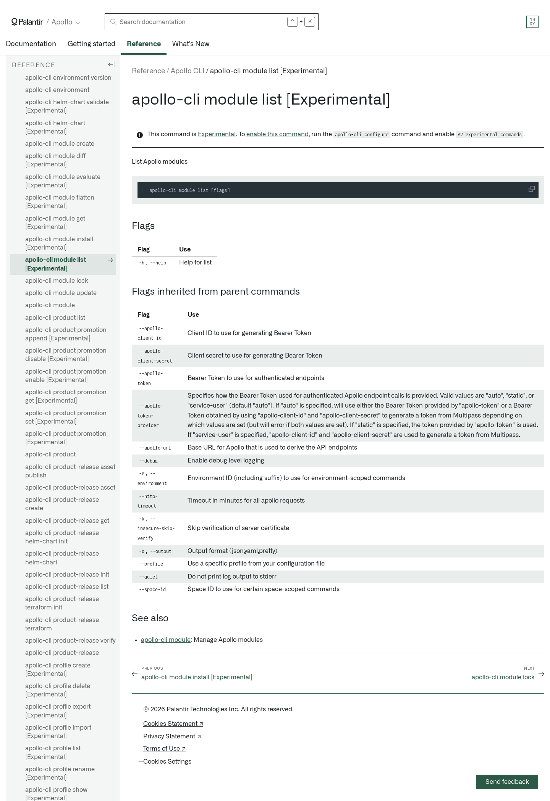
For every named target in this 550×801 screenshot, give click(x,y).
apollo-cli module (50, 305)
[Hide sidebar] (111, 64)
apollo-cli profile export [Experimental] (58, 711)
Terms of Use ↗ (164, 749)
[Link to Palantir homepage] (27, 22)
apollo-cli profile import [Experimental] (58, 732)
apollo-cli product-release (62, 653)
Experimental (217, 134)
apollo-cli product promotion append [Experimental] (66, 334)
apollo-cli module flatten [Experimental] (59, 202)
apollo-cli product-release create (62, 504)
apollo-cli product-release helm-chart (62, 558)
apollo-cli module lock (56, 281)
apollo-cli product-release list (66, 587)
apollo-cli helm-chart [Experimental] (55, 127)
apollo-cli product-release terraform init (62, 603)
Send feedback (507, 782)
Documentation (31, 44)
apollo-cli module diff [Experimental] (55, 160)
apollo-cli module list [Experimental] (55, 264)
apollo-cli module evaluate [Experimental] (62, 181)
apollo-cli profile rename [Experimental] (60, 773)
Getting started (91, 44)
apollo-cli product (50, 454)
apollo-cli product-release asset (70, 488)
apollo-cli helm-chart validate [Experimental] (67, 106)
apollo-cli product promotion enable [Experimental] (66, 376)
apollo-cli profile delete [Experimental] (57, 690)
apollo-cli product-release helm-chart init (62, 537)
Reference (144, 44)
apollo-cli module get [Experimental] (55, 223)
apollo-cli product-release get (67, 521)
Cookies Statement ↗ (173, 724)
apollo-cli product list (55, 318)
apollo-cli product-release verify (70, 641)
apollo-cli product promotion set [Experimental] (66, 417)
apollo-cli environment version (68, 78)
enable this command (277, 134)
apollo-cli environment (57, 90)
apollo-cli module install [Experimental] (59, 243)
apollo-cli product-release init (67, 575)
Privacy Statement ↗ (172, 736)
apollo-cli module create (59, 144)
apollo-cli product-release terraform (62, 624)
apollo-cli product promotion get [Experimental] (66, 396)
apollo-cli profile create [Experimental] (58, 669)
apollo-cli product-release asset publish (70, 471)
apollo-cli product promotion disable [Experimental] (66, 355)
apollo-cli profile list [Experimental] (53, 752)
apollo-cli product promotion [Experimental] (66, 438)
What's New (190, 44)
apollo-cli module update (61, 293)
